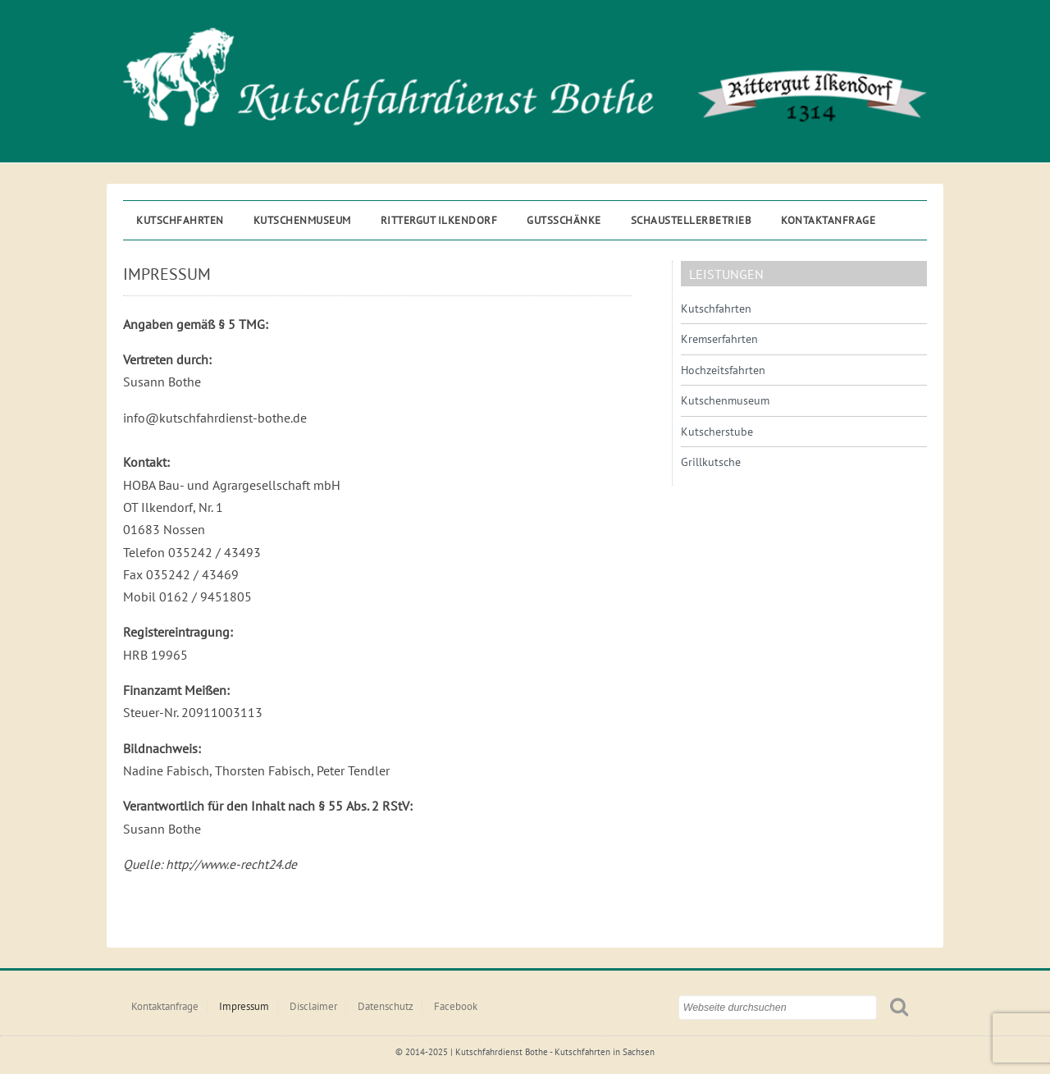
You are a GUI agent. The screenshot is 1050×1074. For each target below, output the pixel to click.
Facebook (455, 1006)
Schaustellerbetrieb (691, 220)
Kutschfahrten (180, 220)
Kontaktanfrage (828, 220)
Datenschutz (385, 1006)
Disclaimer (313, 1006)
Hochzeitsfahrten (723, 370)
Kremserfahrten (719, 338)
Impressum (244, 1006)
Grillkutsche (711, 462)
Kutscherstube (717, 431)
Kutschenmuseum (302, 220)
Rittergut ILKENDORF (439, 220)
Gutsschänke (564, 220)
